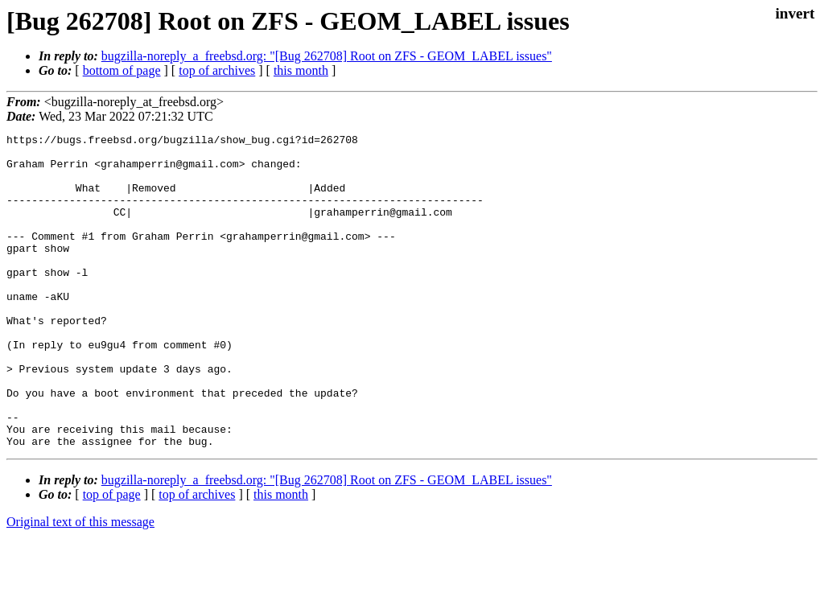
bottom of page (122, 70)
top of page (112, 557)
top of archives (217, 70)
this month (301, 70)
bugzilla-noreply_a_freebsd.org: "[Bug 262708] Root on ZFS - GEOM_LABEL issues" (326, 56)
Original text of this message (80, 584)
